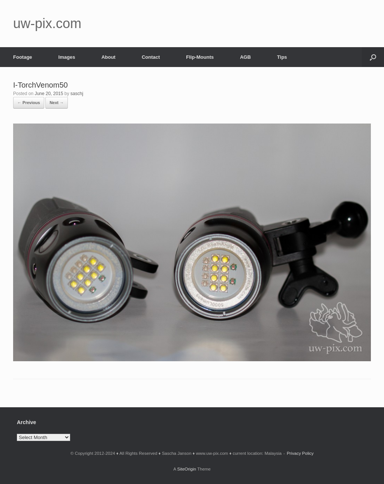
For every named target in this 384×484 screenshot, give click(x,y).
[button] (373, 57)
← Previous (28, 102)
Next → (57, 102)
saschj (76, 93)
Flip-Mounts (200, 57)
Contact (151, 57)
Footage (22, 57)
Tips (282, 57)
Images (66, 57)
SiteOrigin (186, 469)
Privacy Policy (300, 453)
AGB (245, 57)
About (108, 57)
